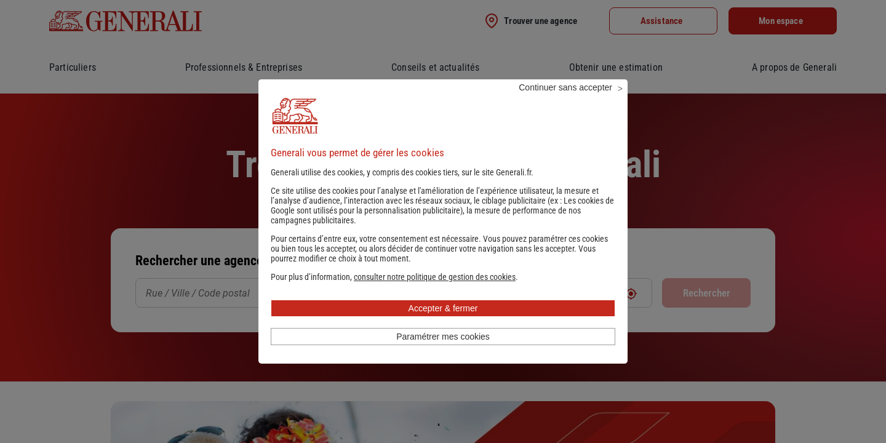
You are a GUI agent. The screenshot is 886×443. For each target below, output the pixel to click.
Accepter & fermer (443, 325)
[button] (435, 293)
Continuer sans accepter (565, 104)
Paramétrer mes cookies (443, 353)
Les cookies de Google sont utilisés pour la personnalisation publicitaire (442, 222)
